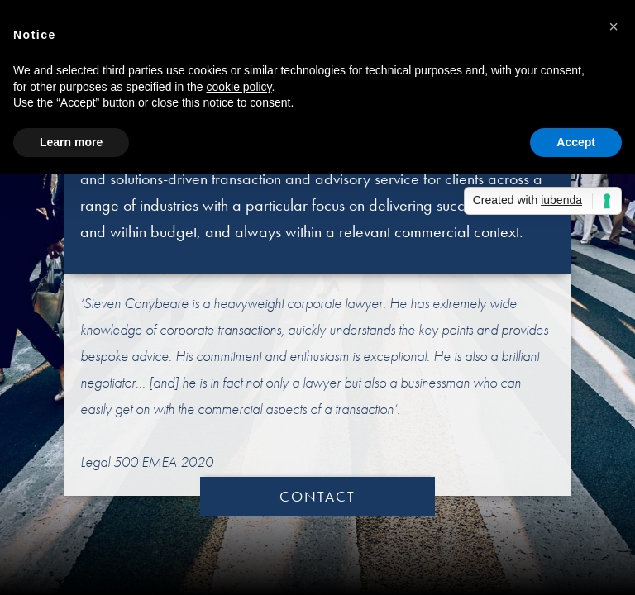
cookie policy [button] (238, 86)
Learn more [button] (71, 142)
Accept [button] (575, 142)
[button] (613, 26)
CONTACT (317, 496)
